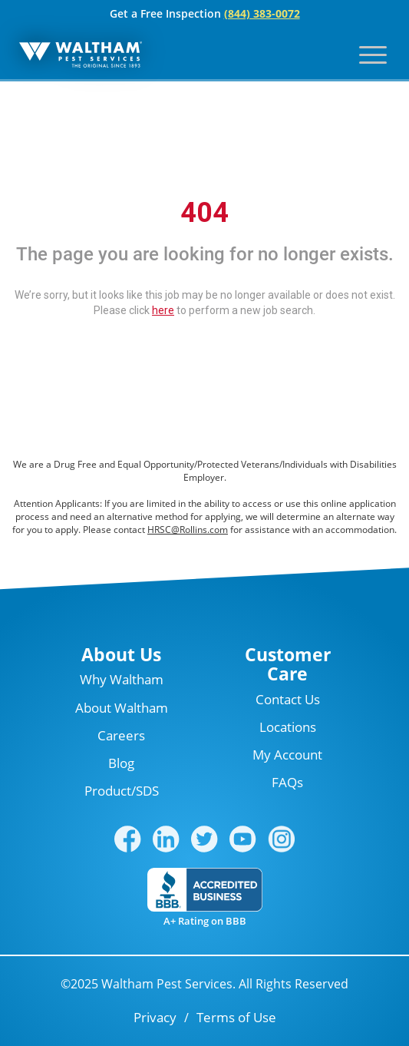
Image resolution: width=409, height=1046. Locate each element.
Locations (287, 727)
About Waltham (121, 708)
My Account (287, 754)
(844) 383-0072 (262, 13)
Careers (121, 735)
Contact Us (288, 699)
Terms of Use (236, 1017)
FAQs (287, 782)
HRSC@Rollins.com (187, 529)
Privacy (155, 1017)
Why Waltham (121, 679)
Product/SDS (121, 790)
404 (204, 213)
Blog (121, 763)
